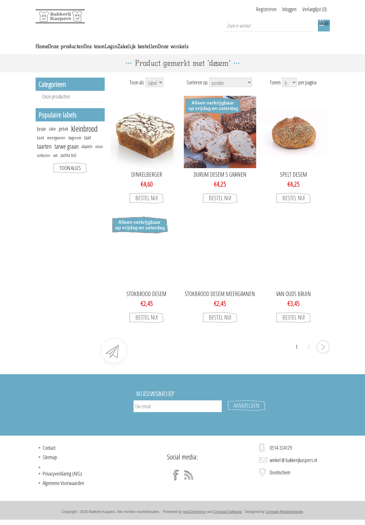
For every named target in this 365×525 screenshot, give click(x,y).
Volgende (323, 355)
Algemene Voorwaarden (63, 485)
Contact (49, 450)
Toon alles (70, 176)
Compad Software (228, 514)
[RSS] (189, 477)
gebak (63, 137)
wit (55, 163)
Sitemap (50, 459)
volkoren (43, 163)
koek (40, 146)
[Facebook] (176, 477)
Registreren (251, 9)
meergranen (56, 146)
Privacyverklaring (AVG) (62, 475)
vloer (99, 155)
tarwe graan (66, 154)
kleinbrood (84, 137)
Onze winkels (289, 50)
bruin (41, 137)
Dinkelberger (146, 182)
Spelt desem (293, 182)
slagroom (74, 146)
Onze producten (56, 104)
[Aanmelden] (178, 414)
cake (52, 137)
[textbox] (268, 25)
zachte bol (68, 163)
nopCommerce (194, 514)
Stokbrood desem (146, 302)
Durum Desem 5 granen (220, 182)
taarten (44, 154)
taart (87, 146)
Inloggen (282, 9)
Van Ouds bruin (293, 302)
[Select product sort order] (230, 90)
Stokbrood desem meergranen (220, 302)
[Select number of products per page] (289, 90)
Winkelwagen (324, 25)
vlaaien (86, 154)
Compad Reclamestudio (284, 514)
